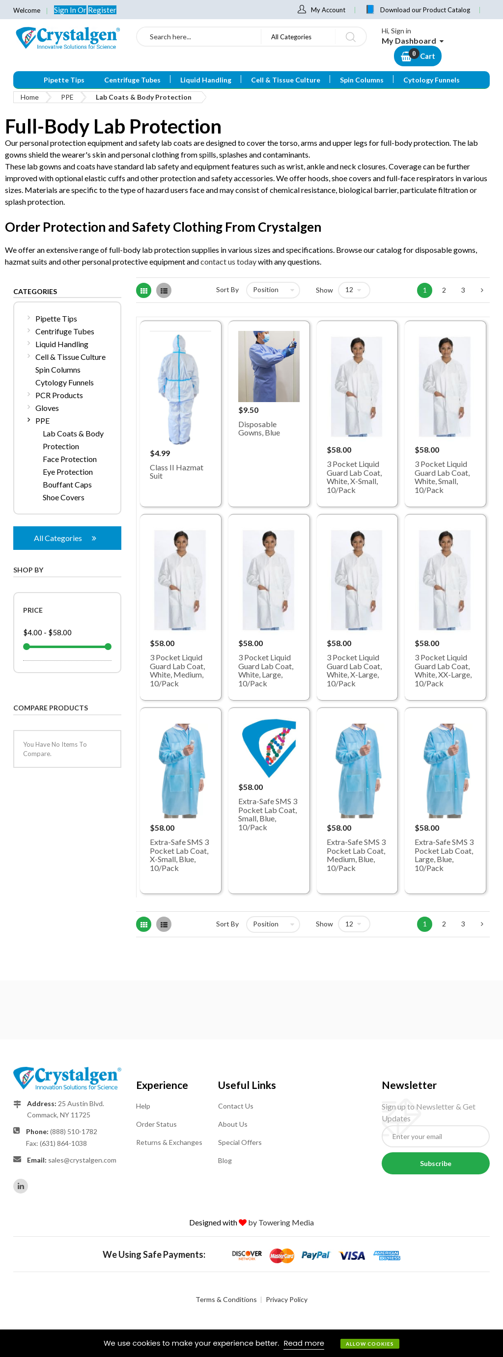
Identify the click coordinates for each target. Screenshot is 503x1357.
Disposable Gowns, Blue (259, 428)
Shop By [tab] (28, 570)
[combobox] (199, 36)
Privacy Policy (286, 1299)
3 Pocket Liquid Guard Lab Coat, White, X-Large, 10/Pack (354, 670)
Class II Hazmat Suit (176, 471)
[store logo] (67, 38)
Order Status (156, 1124)
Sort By (227, 289)
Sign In (66, 9)
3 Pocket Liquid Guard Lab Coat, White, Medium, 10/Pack (177, 670)
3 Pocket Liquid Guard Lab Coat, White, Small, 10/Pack (442, 476)
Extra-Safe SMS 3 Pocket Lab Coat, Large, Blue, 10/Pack (444, 854)
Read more (303, 1343)
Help (143, 1106)
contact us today (228, 261)
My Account (328, 10)
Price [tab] (33, 610)
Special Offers (240, 1142)
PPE (67, 97)
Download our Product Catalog (425, 10)
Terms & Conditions (226, 1299)
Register (102, 9)
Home (30, 97)
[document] (251, 1343)
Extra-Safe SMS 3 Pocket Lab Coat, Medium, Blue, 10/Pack (356, 854)
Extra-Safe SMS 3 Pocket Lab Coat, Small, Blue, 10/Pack (267, 814)
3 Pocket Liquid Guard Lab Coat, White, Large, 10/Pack (265, 670)
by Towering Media (281, 1222)
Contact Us (235, 1106)
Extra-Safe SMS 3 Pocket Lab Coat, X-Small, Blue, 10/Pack (179, 854)
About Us (233, 1124)
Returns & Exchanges (169, 1142)
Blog (225, 1160)
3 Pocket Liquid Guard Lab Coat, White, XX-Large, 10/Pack (443, 670)
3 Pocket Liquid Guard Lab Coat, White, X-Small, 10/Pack (354, 476)
